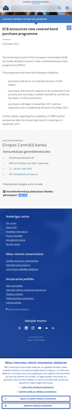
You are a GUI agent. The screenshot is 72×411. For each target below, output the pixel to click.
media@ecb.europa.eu (25, 174)
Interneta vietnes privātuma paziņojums (26, 290)
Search (59, 8)
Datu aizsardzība (14, 285)
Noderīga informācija (17, 231)
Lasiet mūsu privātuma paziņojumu (37, 387)
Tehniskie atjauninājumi (18, 265)
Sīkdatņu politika (14, 294)
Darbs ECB (11, 227)
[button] (67, 3)
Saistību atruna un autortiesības (22, 260)
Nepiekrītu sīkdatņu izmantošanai (38, 406)
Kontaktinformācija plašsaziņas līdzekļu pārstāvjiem (28, 193)
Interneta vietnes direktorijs (18, 309)
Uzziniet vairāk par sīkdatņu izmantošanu (37, 391)
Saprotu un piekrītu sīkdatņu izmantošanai (38, 399)
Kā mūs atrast (13, 244)
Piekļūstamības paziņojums (20, 298)
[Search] (34, 8)
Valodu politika (13, 302)
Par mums (11, 223)
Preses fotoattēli (14, 235)
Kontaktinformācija (15, 240)
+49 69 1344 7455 (22, 168)
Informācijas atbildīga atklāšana (22, 269)
